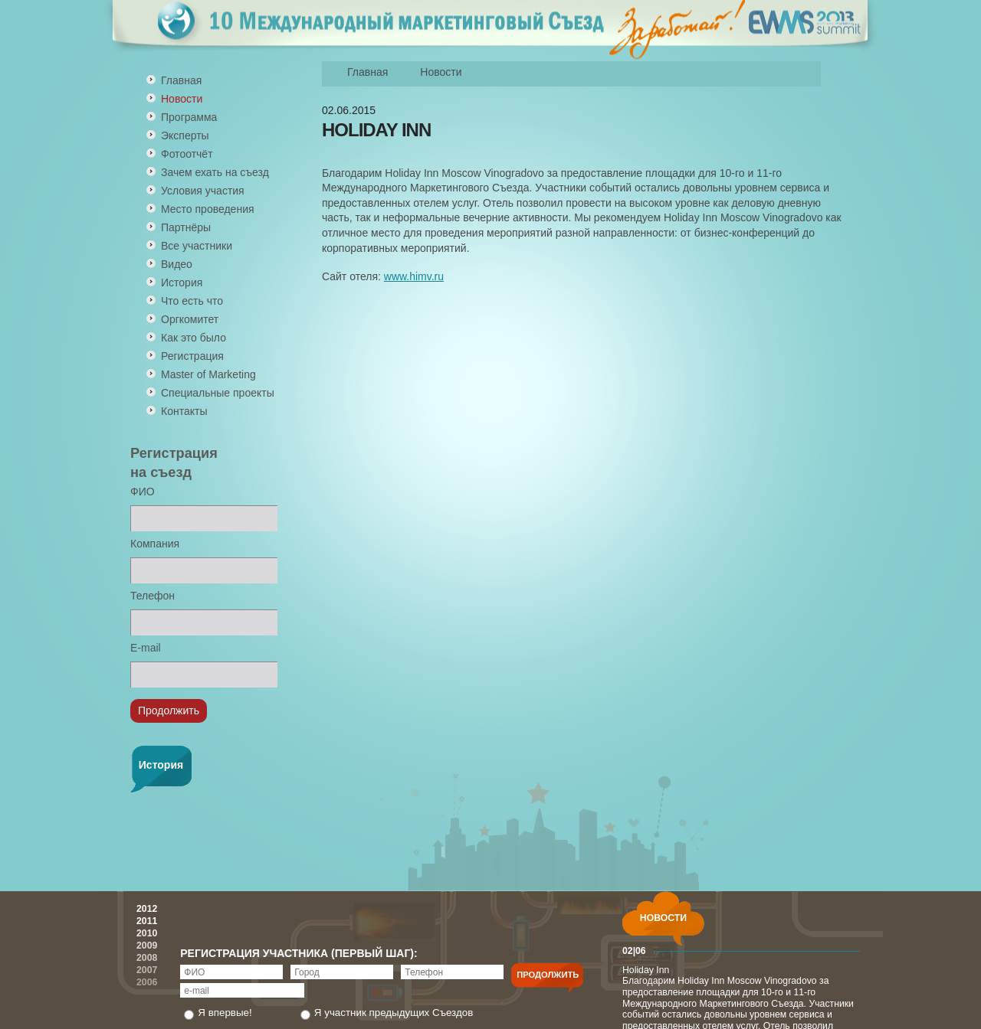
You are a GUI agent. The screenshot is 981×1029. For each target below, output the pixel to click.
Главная (181, 80)
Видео (176, 264)
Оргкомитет (189, 319)
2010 (146, 933)
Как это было (193, 338)
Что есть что (192, 301)
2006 (146, 982)
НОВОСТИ (663, 918)
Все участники (196, 246)
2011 (146, 921)
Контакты (184, 411)
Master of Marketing (208, 374)
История (181, 282)
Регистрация (192, 356)
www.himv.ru (414, 276)
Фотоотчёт (187, 154)
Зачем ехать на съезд (215, 172)
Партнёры (186, 227)
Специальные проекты (217, 393)
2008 (146, 957)
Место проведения (207, 209)
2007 (146, 970)
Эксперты (185, 135)
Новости (440, 72)
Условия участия (202, 191)
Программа (189, 117)
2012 (146, 908)
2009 (146, 945)
